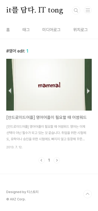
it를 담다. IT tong (34, 10)
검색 (76, 10)
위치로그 (80, 29)
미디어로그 (51, 29)
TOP (87, 194)
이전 (41, 160)
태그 (26, 29)
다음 (57, 160)
